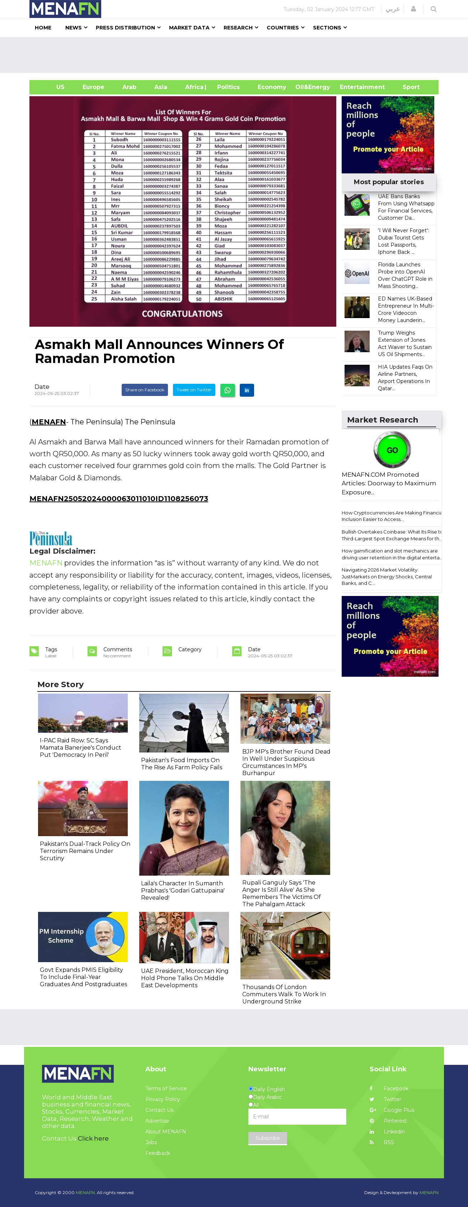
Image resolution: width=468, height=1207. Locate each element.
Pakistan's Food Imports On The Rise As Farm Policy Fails (181, 764)
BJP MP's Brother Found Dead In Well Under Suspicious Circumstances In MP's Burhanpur (286, 762)
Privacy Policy (162, 1099)
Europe (93, 87)
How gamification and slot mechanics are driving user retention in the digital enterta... (392, 554)
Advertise (157, 1121)
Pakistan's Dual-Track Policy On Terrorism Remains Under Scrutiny (85, 851)
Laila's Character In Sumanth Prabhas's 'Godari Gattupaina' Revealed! (183, 890)
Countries (283, 27)
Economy (272, 87)
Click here (93, 1138)
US (51, 87)
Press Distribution (125, 27)
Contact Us (159, 1110)
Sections (327, 27)
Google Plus (392, 1110)
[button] (413, 9)
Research (238, 27)
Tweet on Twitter (194, 389)
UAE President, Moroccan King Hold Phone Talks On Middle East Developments (185, 978)
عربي (392, 9)
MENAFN (49, 422)
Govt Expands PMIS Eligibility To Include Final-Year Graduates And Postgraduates (83, 977)
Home (43, 27)
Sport (407, 87)
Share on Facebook (144, 389)
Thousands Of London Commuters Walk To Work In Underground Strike (284, 994)
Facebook (389, 1088)
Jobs (151, 1142)
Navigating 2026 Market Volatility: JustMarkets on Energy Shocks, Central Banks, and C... (387, 576)
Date (42, 386)
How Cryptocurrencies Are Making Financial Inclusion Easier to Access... (393, 516)
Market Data (189, 27)
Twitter (385, 1099)
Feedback (157, 1153)
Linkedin (387, 1131)
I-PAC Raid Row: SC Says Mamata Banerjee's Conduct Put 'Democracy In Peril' (80, 747)
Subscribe (268, 1138)
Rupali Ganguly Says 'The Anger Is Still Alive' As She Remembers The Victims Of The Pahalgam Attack (281, 893)
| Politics (227, 87)
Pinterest (388, 1121)
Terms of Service (166, 1088)
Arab (129, 87)
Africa (193, 87)
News (73, 27)
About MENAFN (165, 1131)
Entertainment (351, 87)
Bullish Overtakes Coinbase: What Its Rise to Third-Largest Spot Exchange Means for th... (392, 535)
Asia (160, 87)
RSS (382, 1142)
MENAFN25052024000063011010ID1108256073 (118, 498)
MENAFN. (86, 1192)
